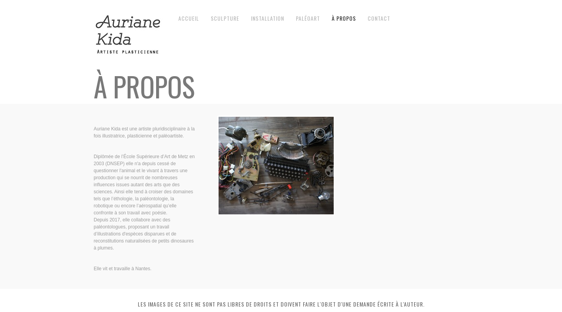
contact (379, 18)
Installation (267, 18)
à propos (344, 18)
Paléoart (308, 18)
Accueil (188, 18)
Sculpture (225, 18)
